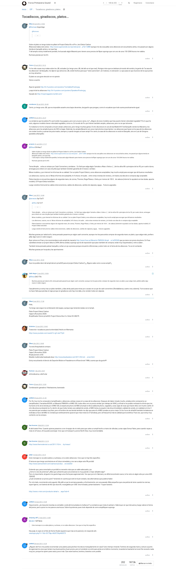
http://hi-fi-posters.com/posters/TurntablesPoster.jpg (60, 87)
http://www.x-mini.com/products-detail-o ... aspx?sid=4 (49, 491)
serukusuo (32, 104)
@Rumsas (33, 27)
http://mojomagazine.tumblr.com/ (49, 94)
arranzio (31, 144)
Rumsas (31, 371)
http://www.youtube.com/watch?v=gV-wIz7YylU (46, 333)
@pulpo (32, 521)
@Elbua (32, 147)
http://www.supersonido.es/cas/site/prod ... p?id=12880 (70, 47)
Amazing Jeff (33, 518)
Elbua (30, 24)
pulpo (31, 455)
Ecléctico (32, 326)
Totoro (31, 65)
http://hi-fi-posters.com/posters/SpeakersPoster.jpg (66, 90)
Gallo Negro (33, 273)
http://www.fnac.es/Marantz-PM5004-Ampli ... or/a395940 (97, 240)
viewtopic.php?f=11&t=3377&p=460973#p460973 (47, 533)
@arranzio (33, 198)
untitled (31, 118)
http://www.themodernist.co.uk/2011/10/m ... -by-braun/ (49, 444)
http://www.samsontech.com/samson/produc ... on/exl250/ (51, 464)
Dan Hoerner (33, 425)
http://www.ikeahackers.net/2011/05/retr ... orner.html (74, 357)
